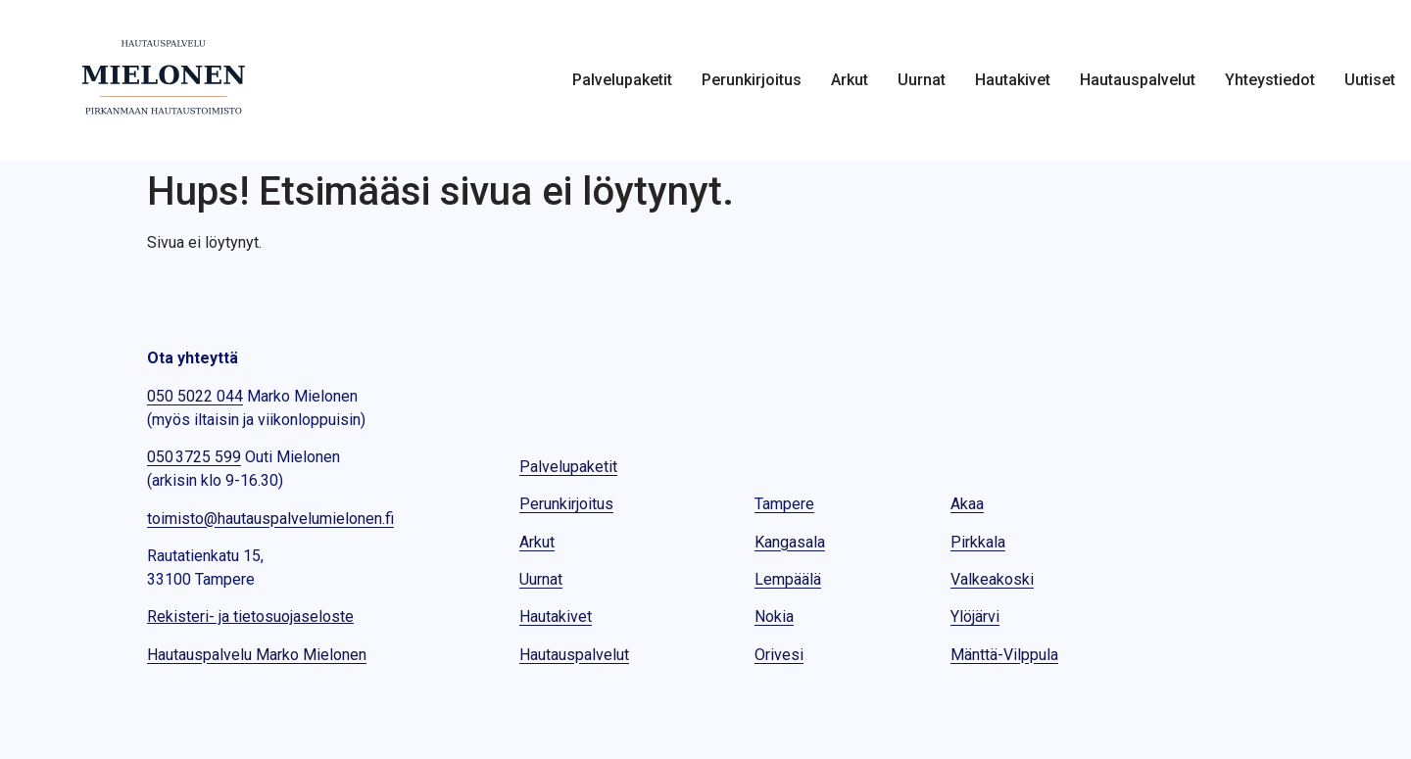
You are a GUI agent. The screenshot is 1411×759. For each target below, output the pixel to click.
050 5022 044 (195, 396)
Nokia (774, 616)
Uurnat (922, 80)
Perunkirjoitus (752, 80)
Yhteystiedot (1270, 80)
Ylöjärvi (974, 616)
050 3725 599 (194, 457)
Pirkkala (977, 542)
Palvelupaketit (622, 80)
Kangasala (789, 542)
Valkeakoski (992, 579)
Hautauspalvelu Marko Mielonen (256, 654)
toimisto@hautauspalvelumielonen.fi (270, 518)
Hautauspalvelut (1137, 80)
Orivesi (778, 654)
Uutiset (1369, 80)
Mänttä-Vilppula (1004, 654)
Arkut (849, 80)
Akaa (967, 504)
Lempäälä (787, 579)
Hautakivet (1012, 80)
